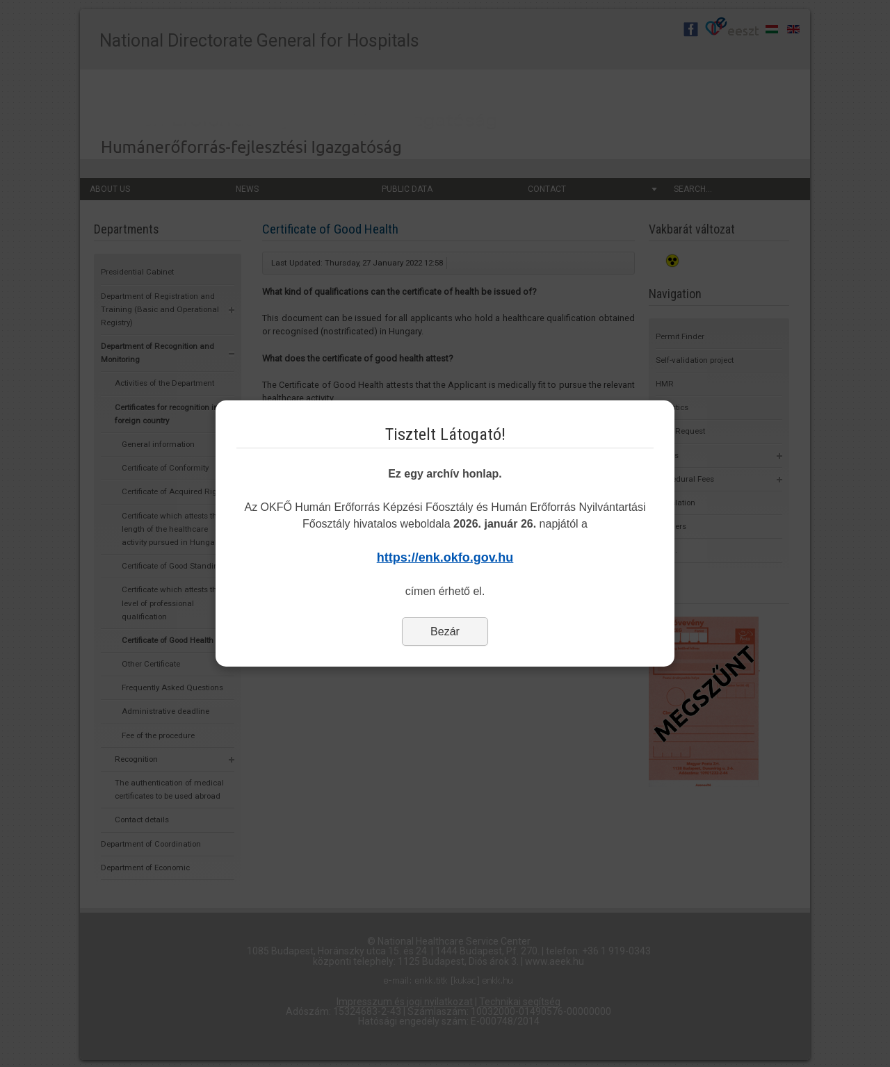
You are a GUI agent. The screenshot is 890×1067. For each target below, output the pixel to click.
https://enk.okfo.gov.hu (445, 557)
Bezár (445, 631)
